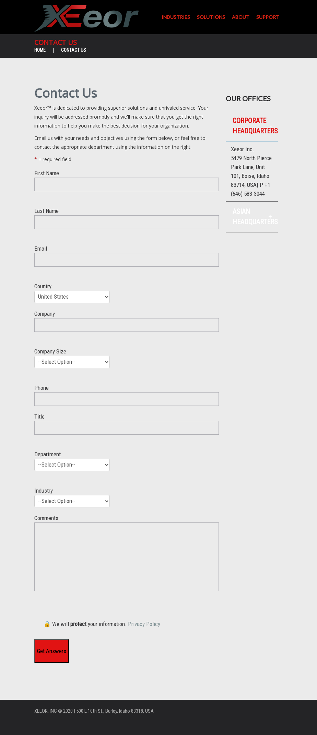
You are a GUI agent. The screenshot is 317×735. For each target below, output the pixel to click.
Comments (126, 553)
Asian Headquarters (255, 216)
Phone (126, 397)
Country (126, 295)
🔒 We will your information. (102, 623)
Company (126, 327)
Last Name (126, 224)
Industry (126, 499)
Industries (176, 17)
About (240, 17)
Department (126, 467)
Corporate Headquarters (255, 126)
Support (267, 17)
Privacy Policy (144, 623)
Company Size (126, 364)
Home (40, 50)
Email (126, 262)
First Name (126, 187)
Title (126, 430)
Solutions (211, 17)
